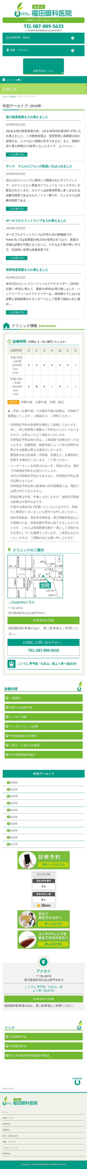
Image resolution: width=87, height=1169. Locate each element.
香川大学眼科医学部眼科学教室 (29, 1055)
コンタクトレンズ (10, 1148)
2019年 (13, 830)
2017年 (13, 844)
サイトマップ (8, 1088)
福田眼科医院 (42, 1164)
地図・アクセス (9, 1142)
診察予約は (43, 71)
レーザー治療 (18, 717)
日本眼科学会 (18, 1036)
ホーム (5, 1112)
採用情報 (6, 1154)
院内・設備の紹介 (10, 1136)
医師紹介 (6, 1130)
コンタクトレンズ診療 (23, 726)
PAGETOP (77, 1080)
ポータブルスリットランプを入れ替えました (36, 220)
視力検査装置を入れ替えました (27, 117)
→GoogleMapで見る (21, 602)
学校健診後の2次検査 (23, 735)
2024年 (13, 796)
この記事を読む (16, 154)
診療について (8, 1118)
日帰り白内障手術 (20, 707)
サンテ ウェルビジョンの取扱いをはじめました (39, 166)
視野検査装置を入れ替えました (27, 269)
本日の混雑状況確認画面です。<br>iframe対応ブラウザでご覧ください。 (43, 890)
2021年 (13, 817)
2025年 (13, 789)
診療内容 (6, 1124)
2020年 (13, 823)
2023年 (13, 803)
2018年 (13, 837)
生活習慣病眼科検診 (22, 754)
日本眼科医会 (18, 1046)
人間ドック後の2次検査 (24, 745)
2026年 (13, 782)
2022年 (13, 810)
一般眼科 (15, 698)
